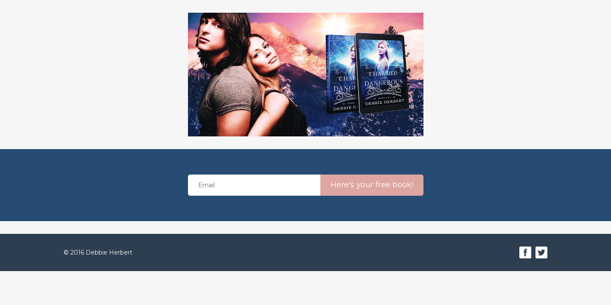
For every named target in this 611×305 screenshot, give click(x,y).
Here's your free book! (372, 184)
